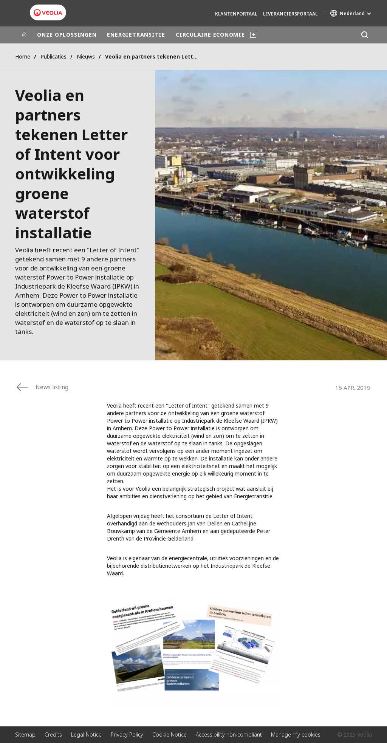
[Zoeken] (364, 35)
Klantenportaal (236, 14)
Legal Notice (86, 734)
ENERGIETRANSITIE (136, 34)
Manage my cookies (295, 734)
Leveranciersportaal (290, 14)
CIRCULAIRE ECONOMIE (210, 34)
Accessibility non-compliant (229, 734)
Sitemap (25, 734)
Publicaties (53, 56)
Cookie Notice (169, 734)
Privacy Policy (127, 734)
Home (22, 56)
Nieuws (86, 56)
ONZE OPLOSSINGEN (66, 34)
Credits (53, 734)
